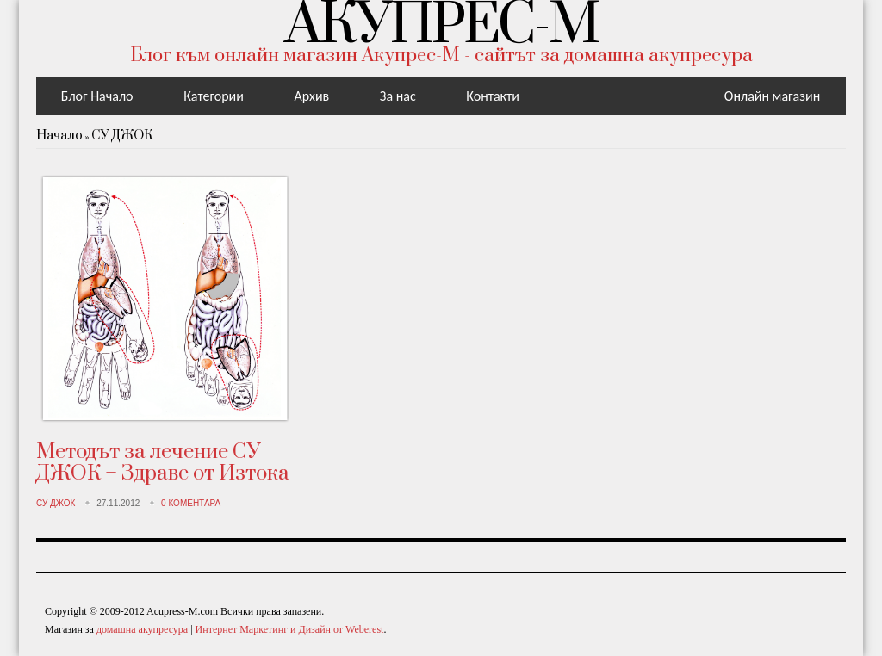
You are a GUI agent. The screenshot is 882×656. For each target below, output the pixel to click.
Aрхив (311, 96)
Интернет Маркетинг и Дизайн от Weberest (290, 629)
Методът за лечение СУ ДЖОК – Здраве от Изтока (162, 462)
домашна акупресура (142, 629)
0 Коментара (190, 503)
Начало (59, 135)
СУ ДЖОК (121, 135)
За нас (398, 96)
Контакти (492, 96)
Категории (213, 96)
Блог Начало (97, 96)
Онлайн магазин (772, 96)
